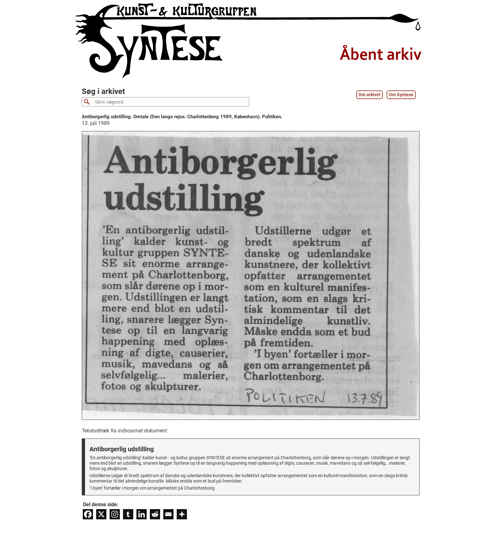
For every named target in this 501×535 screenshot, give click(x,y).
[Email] (168, 514)
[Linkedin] (141, 514)
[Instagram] (115, 514)
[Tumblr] (128, 514)
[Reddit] (155, 514)
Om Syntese (401, 94)
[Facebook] (88, 514)
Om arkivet (369, 94)
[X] (101, 514)
